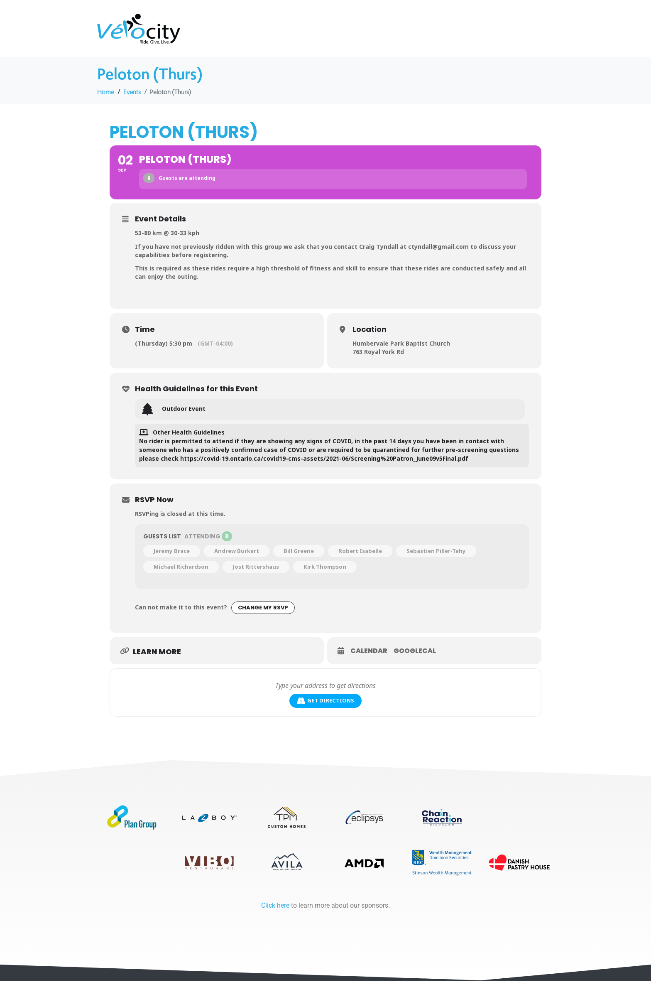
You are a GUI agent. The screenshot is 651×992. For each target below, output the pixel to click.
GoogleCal (415, 651)
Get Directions (325, 701)
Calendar (368, 651)
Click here (275, 916)
